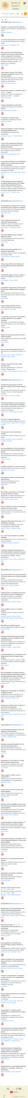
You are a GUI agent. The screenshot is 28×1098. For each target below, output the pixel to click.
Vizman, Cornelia (11, 1002)
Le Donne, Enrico (15, 1040)
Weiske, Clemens (5, 935)
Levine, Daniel (4, 499)
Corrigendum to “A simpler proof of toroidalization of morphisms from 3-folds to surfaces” (13, 1011)
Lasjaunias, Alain (11, 736)
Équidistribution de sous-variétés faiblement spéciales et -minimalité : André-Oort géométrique (13, 1068)
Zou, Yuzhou (4, 851)
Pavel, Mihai (4, 865)
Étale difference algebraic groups (10, 625)
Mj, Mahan (14, 110)
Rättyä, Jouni (15, 698)
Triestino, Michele (5, 459)
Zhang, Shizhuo (13, 499)
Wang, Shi (16, 542)
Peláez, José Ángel (6, 698)
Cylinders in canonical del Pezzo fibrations (13, 27)
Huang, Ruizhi (4, 585)
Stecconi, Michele (15, 256)
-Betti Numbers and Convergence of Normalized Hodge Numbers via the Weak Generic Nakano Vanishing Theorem (12, 183)
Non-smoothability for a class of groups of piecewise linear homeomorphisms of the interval (13, 450)
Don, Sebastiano (5, 1040)
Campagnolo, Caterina (7, 542)
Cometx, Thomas (5, 528)
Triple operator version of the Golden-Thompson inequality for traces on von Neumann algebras (12, 74)
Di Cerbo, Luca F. (5, 192)
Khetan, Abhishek (5, 110)
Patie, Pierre (17, 172)
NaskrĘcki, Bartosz (16, 894)
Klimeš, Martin (4, 65)
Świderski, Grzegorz (6, 647)
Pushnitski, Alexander (6, 441)
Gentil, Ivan (10, 968)
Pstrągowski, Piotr (14, 45)
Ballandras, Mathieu (6, 121)
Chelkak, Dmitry (5, 915)
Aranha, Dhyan (5, 45)
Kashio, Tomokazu (6, 513)
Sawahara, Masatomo (7, 32)
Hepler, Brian (4, 484)
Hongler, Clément (15, 915)
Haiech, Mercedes (6, 880)
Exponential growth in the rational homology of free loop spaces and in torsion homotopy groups (13, 576)
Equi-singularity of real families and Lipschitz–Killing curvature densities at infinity (12, 944)
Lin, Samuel (4, 371)
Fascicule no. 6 (17, 904)
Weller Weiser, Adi (15, 154)
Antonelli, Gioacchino (6, 1039)
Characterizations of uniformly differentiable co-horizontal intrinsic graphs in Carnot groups (13, 1030)
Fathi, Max (3, 968)
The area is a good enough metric (10, 419)
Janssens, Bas (12, 1001)
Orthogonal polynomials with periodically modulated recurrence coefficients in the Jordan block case (12, 638)
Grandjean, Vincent (16, 952)
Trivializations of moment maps (10, 117)
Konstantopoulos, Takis (7, 172)
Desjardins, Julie (5, 894)
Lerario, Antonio (5, 256)
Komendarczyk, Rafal (6, 714)
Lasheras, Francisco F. (7, 136)
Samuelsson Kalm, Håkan (8, 470)
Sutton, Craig (22, 371)
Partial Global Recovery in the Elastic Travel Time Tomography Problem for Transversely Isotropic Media (13, 840)
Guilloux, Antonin (16, 616)
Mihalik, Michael (18, 136)
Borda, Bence (4, 831)
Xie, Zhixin (3, 753)
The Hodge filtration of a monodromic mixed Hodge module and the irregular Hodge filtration (13, 656)
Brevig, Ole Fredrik (6, 439)
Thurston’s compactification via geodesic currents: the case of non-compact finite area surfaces (12, 977)
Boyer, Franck (4, 815)
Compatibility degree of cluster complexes (13, 275)
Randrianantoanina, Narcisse (8, 83)
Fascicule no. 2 (17, 201)
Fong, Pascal (4, 242)
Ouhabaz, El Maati (16, 528)
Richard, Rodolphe (6, 1071)
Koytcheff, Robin (17, 714)
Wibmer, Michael (5, 629)
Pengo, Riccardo (18, 618)
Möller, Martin (15, 422)
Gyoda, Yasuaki (13, 280)
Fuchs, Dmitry (13, 559)
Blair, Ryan (4, 354)
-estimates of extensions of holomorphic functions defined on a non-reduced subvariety (13, 318)
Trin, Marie (4, 986)
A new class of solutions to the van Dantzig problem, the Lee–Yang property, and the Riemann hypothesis (13, 163)
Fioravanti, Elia (5, 796)
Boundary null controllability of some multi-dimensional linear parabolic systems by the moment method (13, 806)
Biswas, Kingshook (6, 97)
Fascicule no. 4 (17, 570)
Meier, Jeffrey (10, 356)
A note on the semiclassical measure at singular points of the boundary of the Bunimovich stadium (12, 145)
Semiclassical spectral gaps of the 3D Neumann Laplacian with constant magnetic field (13, 386)
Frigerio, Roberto (16, 601)
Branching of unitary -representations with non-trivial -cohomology (12, 926)
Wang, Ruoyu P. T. (6, 1059)
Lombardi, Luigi (15, 192)
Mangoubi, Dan (5, 154)
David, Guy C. (4, 412)
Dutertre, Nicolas (5, 952)
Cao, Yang (3, 267)
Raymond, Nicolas (15, 395)
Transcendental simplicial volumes (11, 305)
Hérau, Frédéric (5, 395)
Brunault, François (6, 616)
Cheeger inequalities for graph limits (11, 105)
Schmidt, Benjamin (13, 371)
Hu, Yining (3, 736)
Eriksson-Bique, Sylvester (16, 412)
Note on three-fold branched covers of (12, 349)
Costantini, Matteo (6, 422)
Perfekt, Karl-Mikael (17, 439)
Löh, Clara (13, 309)
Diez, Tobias (4, 1001)
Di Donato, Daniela (18, 1039)
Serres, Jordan (18, 968)
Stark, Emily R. (5, 227)
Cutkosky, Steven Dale (7, 1020)
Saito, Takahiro (5, 665)
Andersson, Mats (5, 327)
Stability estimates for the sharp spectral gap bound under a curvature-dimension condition (12, 961)
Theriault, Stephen (14, 585)
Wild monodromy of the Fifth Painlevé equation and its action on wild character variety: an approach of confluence (12, 54)
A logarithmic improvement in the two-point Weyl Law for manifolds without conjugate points (13, 289)
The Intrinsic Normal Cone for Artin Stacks (13, 39)
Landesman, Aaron (6, 782)
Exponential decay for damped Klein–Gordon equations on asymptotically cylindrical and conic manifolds (11, 1049)
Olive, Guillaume (13, 815)
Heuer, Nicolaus (5, 309)
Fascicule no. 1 (17, 22)
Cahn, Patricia (11, 354)
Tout (17, 13)
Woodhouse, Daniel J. (15, 227)
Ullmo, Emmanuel (16, 1071)
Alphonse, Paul (5, 683)
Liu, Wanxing (4, 767)
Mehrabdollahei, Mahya (7, 618)
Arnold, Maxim (5, 559)
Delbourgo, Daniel (5, 213)
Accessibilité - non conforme (18, 1096)
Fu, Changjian (4, 280)
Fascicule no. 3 (17, 380)
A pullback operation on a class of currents (13, 466)
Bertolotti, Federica (6, 601)
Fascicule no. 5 (17, 725)
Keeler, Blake (4, 298)
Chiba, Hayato (4, 342)
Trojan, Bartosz (17, 647)
